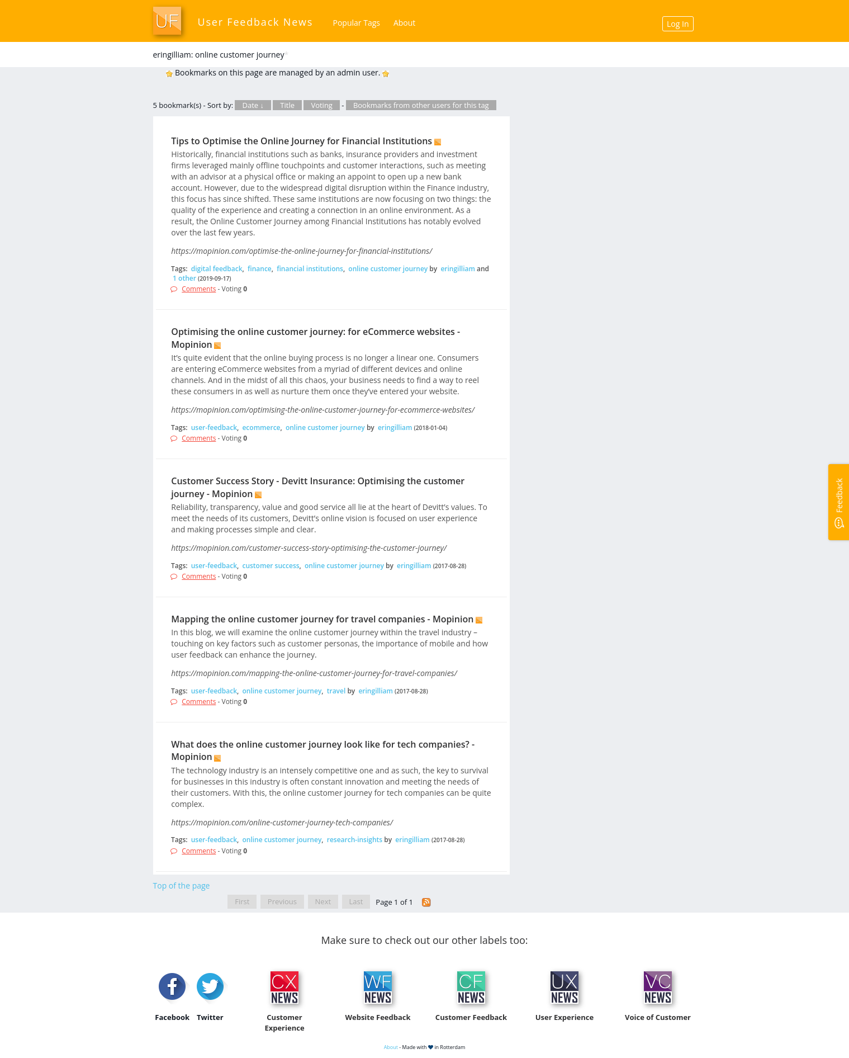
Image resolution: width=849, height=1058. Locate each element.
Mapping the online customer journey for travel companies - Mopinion (322, 619)
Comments (199, 289)
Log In (678, 23)
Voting (322, 105)
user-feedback (214, 427)
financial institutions (310, 268)
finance (260, 268)
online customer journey (388, 268)
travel (336, 691)
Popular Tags (356, 22)
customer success (270, 565)
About (404, 22)
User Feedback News (256, 22)
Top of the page (181, 885)
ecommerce (261, 427)
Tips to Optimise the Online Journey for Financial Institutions (301, 141)
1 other (184, 278)
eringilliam (457, 268)
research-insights (354, 839)
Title (287, 105)
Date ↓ (252, 105)
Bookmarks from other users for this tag (421, 105)
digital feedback (217, 268)
